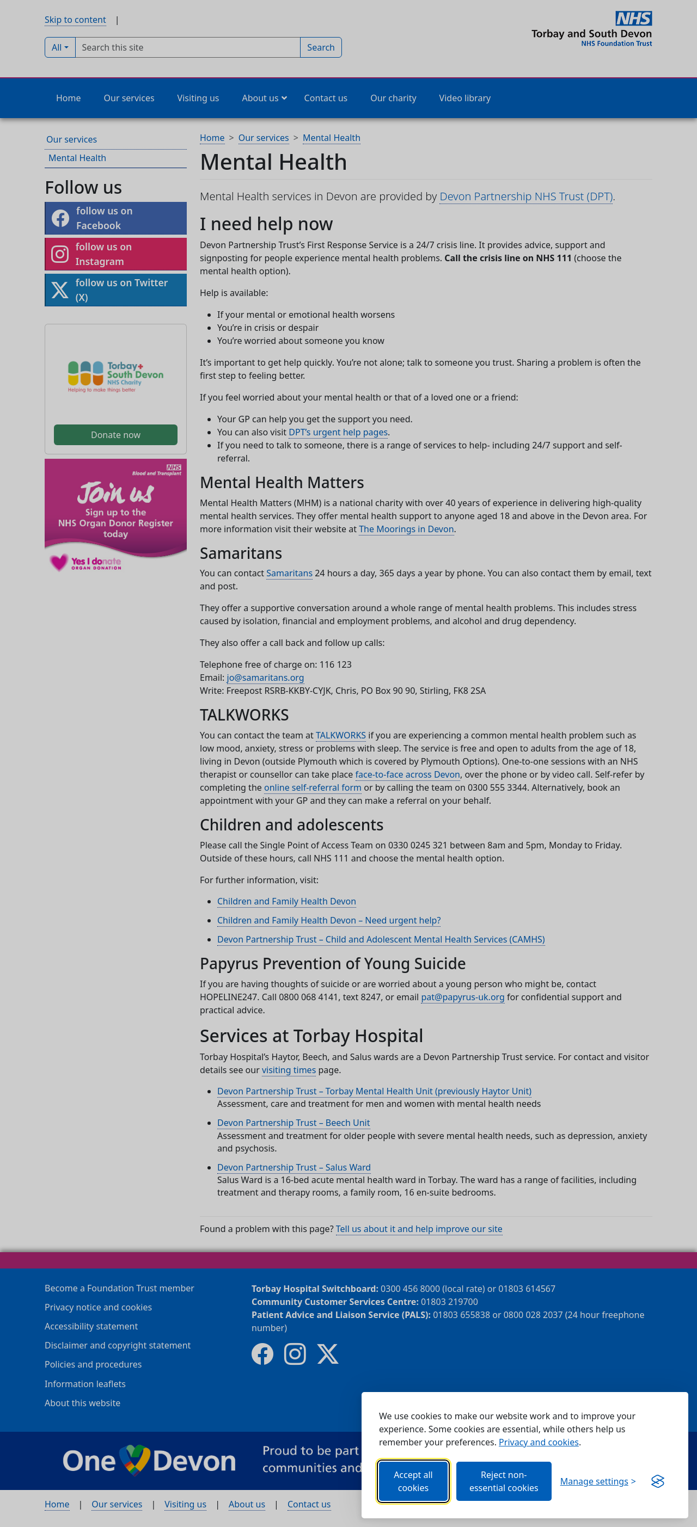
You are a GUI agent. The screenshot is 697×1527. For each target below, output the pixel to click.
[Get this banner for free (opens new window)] (658, 1481)
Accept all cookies (413, 1481)
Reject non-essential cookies (504, 1481)
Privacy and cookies (539, 1442)
